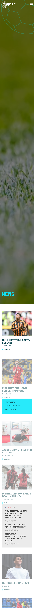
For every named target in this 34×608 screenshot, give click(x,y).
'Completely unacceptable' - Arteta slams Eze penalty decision (15, 537)
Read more (7, 349)
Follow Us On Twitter (11, 409)
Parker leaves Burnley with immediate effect (15, 526)
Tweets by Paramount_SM (12, 405)
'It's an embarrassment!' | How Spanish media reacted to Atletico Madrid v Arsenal (16, 514)
